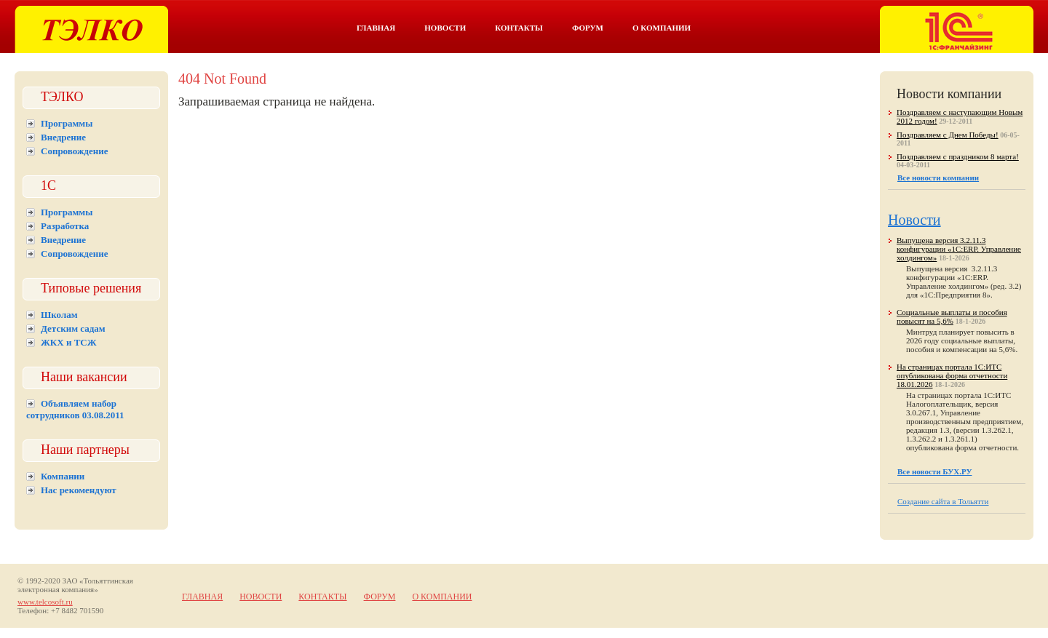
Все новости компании (938, 177)
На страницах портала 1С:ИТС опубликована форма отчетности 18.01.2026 (952, 375)
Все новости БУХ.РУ (934, 471)
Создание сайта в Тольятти (943, 501)
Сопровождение (74, 150)
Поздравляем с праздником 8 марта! (958, 156)
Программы (66, 123)
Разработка (65, 225)
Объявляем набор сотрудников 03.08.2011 (75, 409)
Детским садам (73, 328)
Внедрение (63, 137)
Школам (59, 314)
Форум (587, 27)
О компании (661, 27)
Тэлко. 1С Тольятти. (91, 29)
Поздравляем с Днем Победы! (948, 134)
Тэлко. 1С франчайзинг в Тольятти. (956, 29)
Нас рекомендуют (78, 490)
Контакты (519, 27)
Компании (62, 476)
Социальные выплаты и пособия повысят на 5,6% (952, 316)
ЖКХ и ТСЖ (69, 342)
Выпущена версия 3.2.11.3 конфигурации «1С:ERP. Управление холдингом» (959, 249)
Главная (376, 27)
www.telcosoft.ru (45, 601)
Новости (445, 27)
